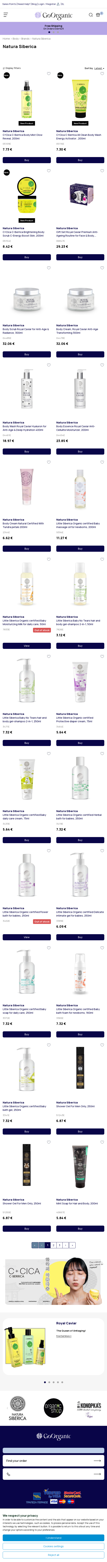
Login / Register (49, 4)
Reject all (53, 1555)
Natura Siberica (13, 131)
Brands (25, 38)
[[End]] (72, 1245)
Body (16, 38)
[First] (35, 1245)
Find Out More (63, 1336)
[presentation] (7, 1408)
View (27, 645)
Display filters (12, 68)
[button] (49, 32)
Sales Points (9, 4)
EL (63, 4)
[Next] (65, 1245)
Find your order (16, 1461)
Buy (27, 160)
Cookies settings (53, 1546)
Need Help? (24, 4)
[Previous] (42, 1245)
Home (6, 38)
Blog (34, 4)
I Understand (53, 1538)
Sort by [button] (94, 68)
